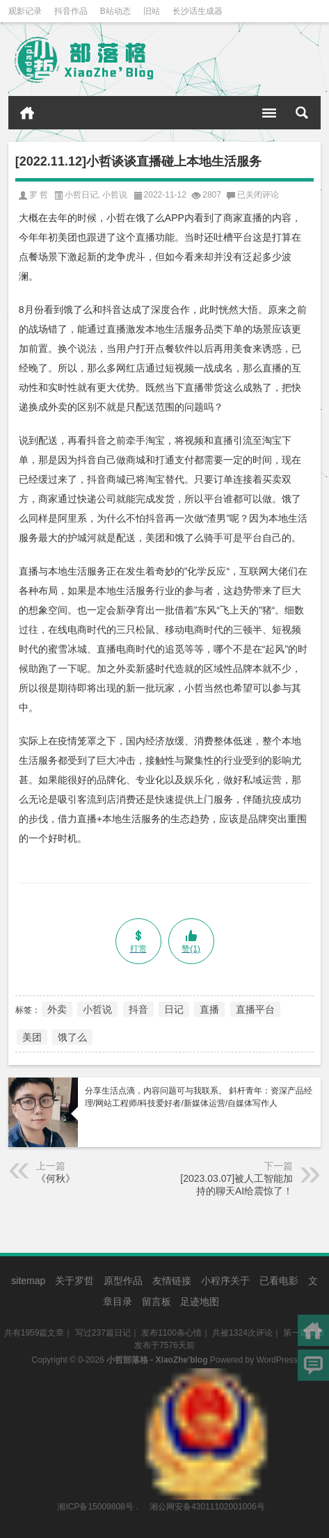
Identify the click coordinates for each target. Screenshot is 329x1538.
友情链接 (171, 1280)
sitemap (28, 1280)
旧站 (151, 11)
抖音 (138, 1009)
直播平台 (255, 1009)
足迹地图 (199, 1301)
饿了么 (72, 1037)
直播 (209, 1009)
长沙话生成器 (197, 11)
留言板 (156, 1301)
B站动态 (115, 11)
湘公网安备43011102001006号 (206, 1375)
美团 (32, 1037)
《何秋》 (55, 1178)
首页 (27, 112)
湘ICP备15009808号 (95, 1507)
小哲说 (114, 195)
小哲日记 (81, 195)
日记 (174, 1009)
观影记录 (25, 11)
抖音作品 (71, 11)
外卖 (57, 1009)
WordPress (277, 1360)
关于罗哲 (74, 1280)
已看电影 (278, 1280)
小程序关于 (225, 1280)
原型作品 (123, 1280)
